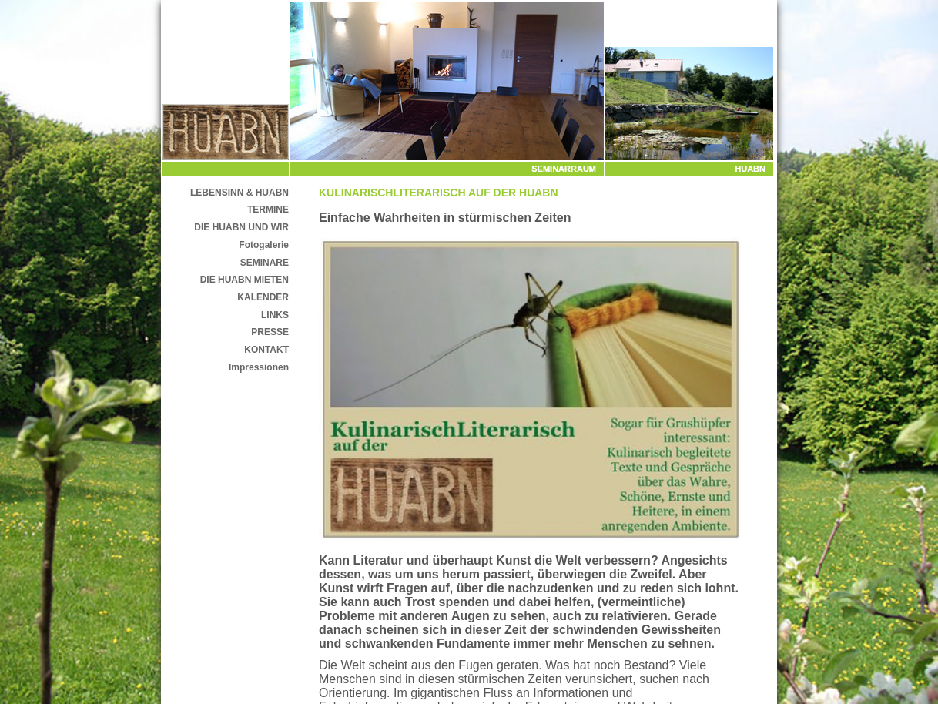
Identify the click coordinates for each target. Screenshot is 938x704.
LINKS (275, 315)
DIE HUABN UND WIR (241, 227)
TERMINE (268, 209)
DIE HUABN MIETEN (244, 279)
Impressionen (259, 367)
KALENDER (263, 297)
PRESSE (270, 332)
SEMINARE (264, 262)
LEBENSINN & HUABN (239, 192)
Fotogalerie (264, 245)
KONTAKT (266, 349)
